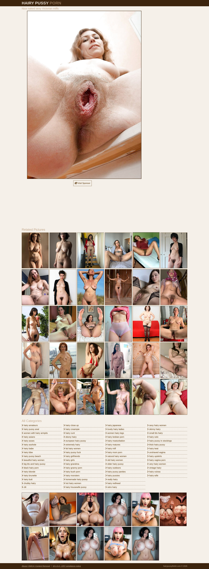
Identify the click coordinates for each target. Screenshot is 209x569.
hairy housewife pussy (75, 487)
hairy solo (152, 437)
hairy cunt (69, 433)
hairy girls (69, 460)
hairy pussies (112, 475)
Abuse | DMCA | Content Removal (36, 566)
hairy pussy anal (30, 429)
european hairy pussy (75, 441)
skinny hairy (153, 429)
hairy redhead (112, 483)
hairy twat (152, 448)
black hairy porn (30, 468)
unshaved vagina (156, 452)
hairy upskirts (154, 456)
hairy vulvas (153, 472)
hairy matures (112, 445)
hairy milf (110, 448)
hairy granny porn (73, 468)
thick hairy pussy (156, 445)
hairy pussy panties (115, 472)
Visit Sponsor (82, 183)
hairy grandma (71, 464)
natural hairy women (116, 456)
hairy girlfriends (72, 456)
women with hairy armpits (35, 433)
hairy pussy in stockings (159, 441)
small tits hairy (155, 433)
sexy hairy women (156, 425)
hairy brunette (29, 475)
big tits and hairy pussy (33, 464)
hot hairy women (72, 483)
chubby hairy (29, 483)
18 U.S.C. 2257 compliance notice (67, 566)
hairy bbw (27, 452)
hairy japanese (113, 425)
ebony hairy (70, 437)
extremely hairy (72, 445)
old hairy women (114, 460)
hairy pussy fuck (72, 452)
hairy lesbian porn (114, 437)
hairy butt (27, 479)
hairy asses (28, 441)
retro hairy (111, 487)
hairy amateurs (30, 425)
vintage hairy (154, 468)
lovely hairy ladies (114, 429)
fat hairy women (72, 448)
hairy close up (71, 425)
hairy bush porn (72, 472)
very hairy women (156, 464)
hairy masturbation (115, 441)
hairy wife (152, 475)
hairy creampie (71, 429)
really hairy (111, 479)
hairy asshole (29, 445)
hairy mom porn (113, 452)
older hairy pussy (114, 464)
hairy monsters (71, 475)
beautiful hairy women (33, 460)
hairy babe (28, 448)
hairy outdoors (113, 468)
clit (24, 487)
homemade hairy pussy (76, 479)
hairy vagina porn (156, 460)
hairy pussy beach (31, 456)
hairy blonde (28, 472)
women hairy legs (114, 433)
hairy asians (28, 437)
